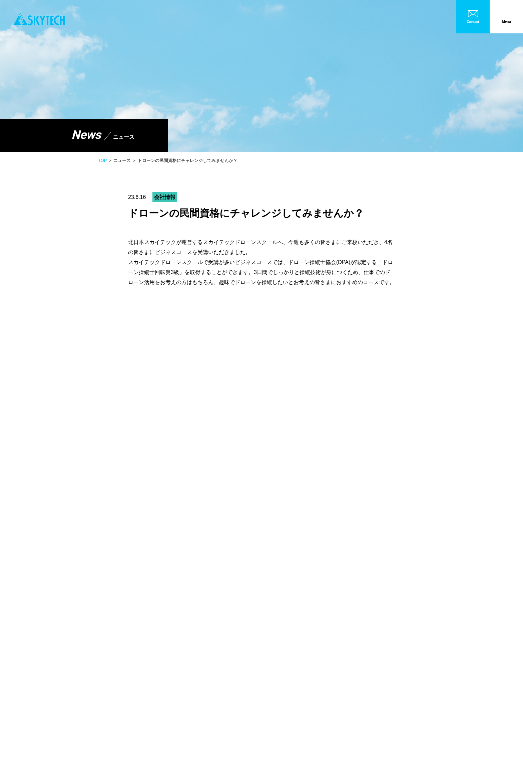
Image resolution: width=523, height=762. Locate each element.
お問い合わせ (134, 706)
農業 (267, 519)
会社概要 (272, 495)
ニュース (58, 706)
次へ (383, 404)
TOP (102, 160)
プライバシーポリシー (95, 706)
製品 (273, 530)
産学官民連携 (414, 519)
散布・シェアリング (290, 549)
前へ (140, 404)
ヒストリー (411, 597)
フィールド (361, 597)
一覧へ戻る (261, 404)
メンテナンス (278, 597)
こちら (189, 363)
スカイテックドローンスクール (299, 573)
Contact (473, 22)
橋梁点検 (359, 519)
